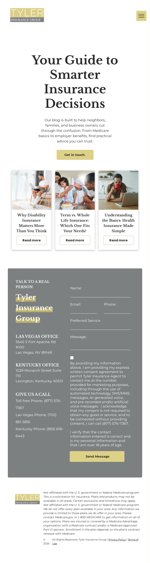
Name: (76, 288)
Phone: (110, 304)
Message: (78, 337)
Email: (75, 304)
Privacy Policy (117, 539)
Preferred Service (85, 320)
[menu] (141, 16)
